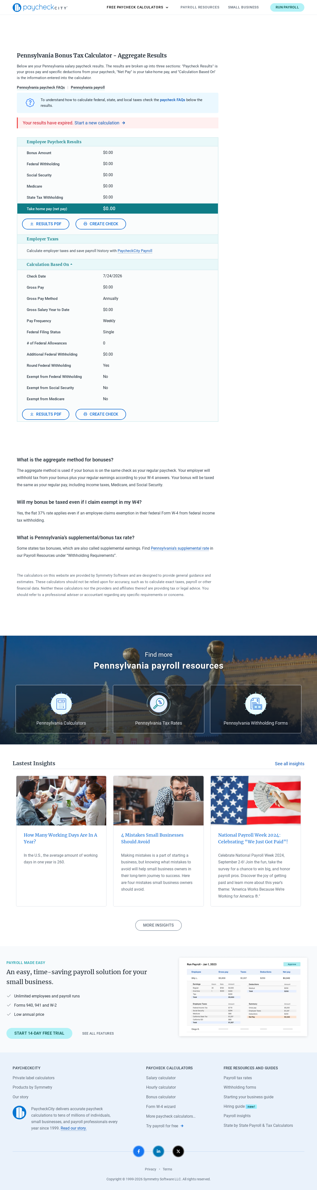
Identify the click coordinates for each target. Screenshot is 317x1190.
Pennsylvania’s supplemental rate (180, 548)
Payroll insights (237, 1115)
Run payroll (287, 7)
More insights (158, 925)
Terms (167, 1169)
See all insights (289, 763)
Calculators (137, 7)
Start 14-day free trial (39, 1033)
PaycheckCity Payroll (135, 251)
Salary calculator (161, 1078)
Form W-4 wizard (161, 1106)
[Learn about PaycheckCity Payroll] (243, 997)
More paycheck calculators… (171, 1116)
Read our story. (74, 1128)
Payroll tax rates (238, 1078)
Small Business (243, 7)
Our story (20, 1097)
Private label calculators (33, 1078)
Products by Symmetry (32, 1087)
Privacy (150, 1169)
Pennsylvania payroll (88, 87)
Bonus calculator (161, 1097)
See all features (98, 1033)
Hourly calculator (161, 1087)
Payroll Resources (200, 7)
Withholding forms (240, 1087)
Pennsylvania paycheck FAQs (41, 87)
